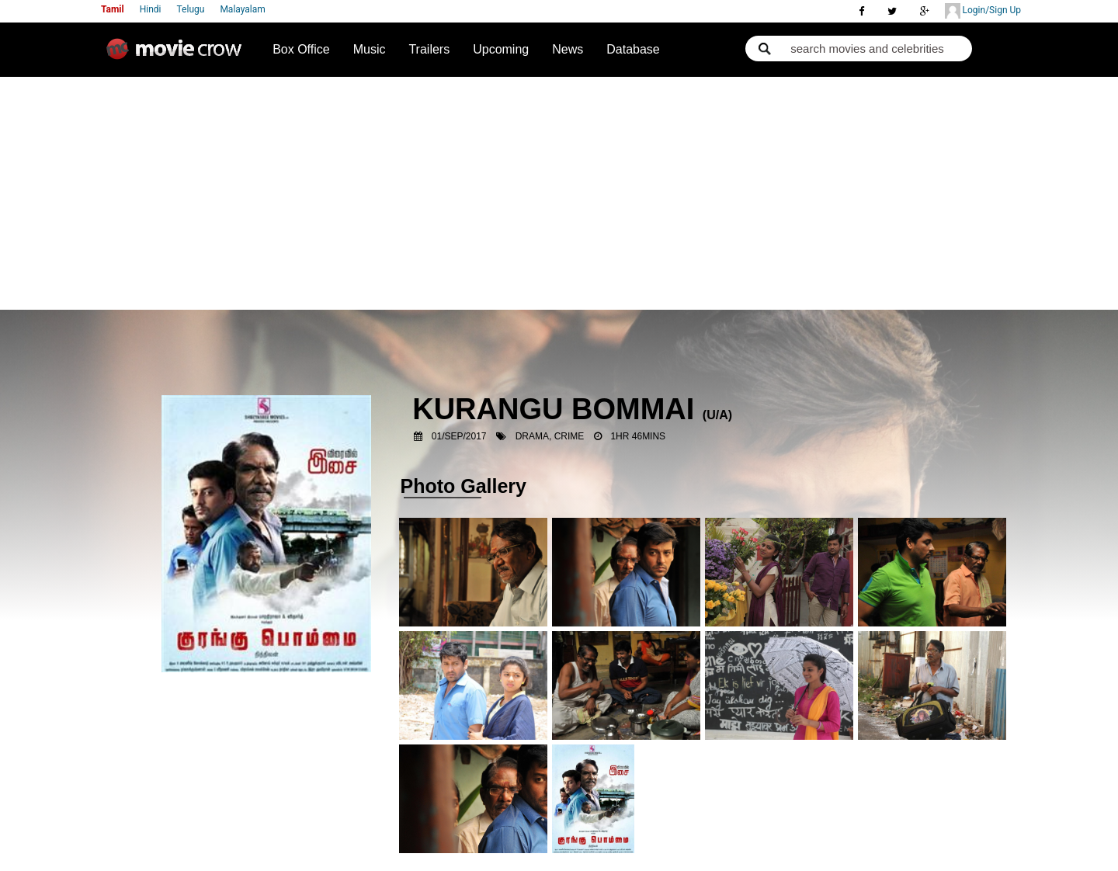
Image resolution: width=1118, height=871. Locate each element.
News (567, 49)
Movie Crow (177, 55)
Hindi (150, 9)
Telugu (191, 9)
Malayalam (242, 9)
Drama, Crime (550, 436)
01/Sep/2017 (459, 436)
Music (369, 49)
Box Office (301, 49)
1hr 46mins (637, 436)
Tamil (112, 9)
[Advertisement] (559, 193)
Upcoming (501, 49)
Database (633, 49)
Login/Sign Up (983, 11)
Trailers (429, 49)
